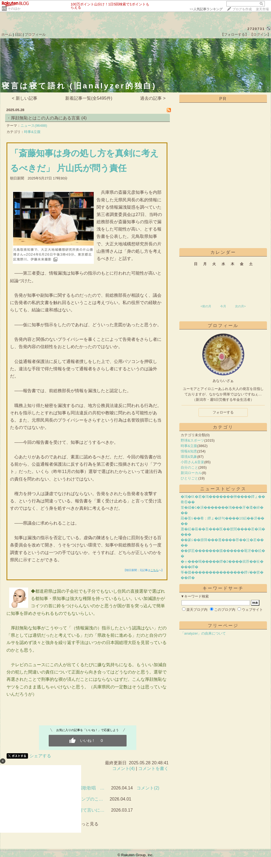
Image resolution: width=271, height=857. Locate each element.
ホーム (6, 34)
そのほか (14, 9)
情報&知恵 (189, 451)
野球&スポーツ (192, 440)
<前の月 (205, 306)
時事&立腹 (32, 132)
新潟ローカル (191, 473)
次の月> (240, 306)
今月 (223, 306)
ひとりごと (189, 478)
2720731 (256, 29)
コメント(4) (123, 768)
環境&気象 (189, 457)
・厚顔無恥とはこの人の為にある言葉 (43, 118)
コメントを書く (153, 768)
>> (206, 9)
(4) (84, 118)
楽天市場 (262, 9)
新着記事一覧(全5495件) (88, 98)
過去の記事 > (153, 98)
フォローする (223, 412)
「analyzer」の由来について (203, 633)
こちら (154, 570)
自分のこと (189, 467)
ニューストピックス (223, 488)
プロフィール (35, 34)
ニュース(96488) (34, 126)
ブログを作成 (242, 9)
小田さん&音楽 (192, 462)
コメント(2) (148, 788)
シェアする (40, 755)
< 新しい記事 (24, 98)
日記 (18, 34)
